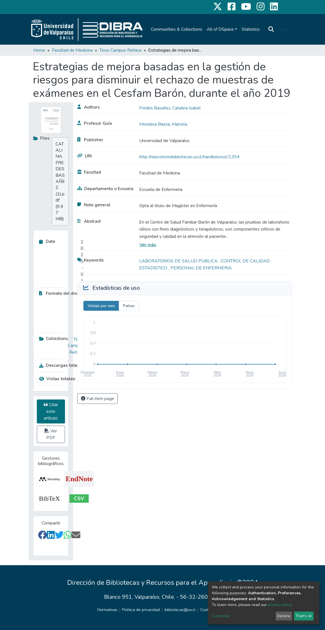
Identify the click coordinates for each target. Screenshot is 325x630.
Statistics (251, 29)
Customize (221, 616)
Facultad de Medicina (72, 50)
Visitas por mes (101, 305)
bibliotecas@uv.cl (180, 609)
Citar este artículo (51, 411)
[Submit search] (271, 29)
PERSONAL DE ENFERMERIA (201, 268)
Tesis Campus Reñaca (120, 50)
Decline (283, 616)
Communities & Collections (176, 29)
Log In (282, 29)
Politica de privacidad (141, 609)
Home (39, 50)
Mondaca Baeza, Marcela (163, 124)
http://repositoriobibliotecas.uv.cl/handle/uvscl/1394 (189, 157)
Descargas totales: (60, 365)
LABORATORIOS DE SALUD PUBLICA (179, 261)
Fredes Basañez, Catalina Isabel (170, 108)
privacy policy (280, 604)
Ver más (147, 245)
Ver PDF (51, 434)
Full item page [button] (97, 399)
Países (129, 305)
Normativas (107, 609)
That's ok (303, 616)
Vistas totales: (57, 379)
